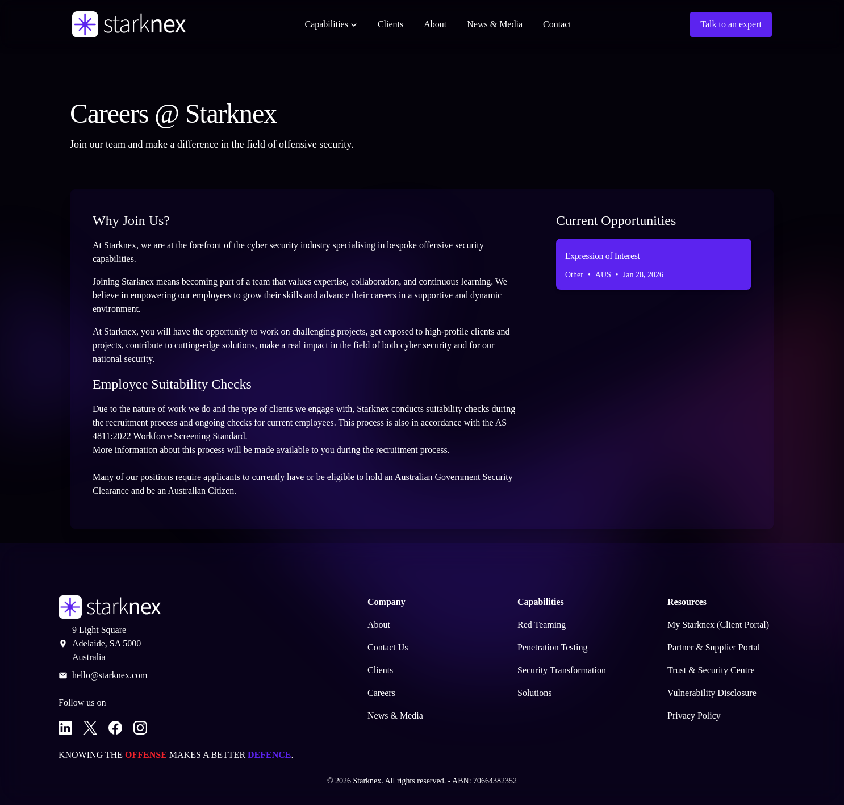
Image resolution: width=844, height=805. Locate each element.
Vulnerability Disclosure (712, 693)
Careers (381, 693)
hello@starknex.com (109, 675)
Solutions (534, 693)
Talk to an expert (731, 24)
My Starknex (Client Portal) (718, 624)
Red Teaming (541, 624)
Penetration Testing (552, 647)
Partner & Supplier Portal (713, 647)
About (435, 24)
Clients (390, 24)
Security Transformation (561, 670)
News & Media (495, 24)
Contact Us (387, 647)
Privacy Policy (694, 715)
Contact (557, 24)
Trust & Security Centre (711, 670)
